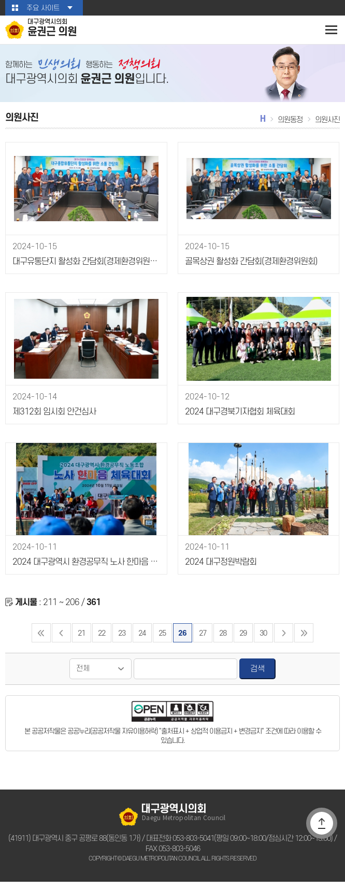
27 (202, 640)
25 (162, 640)
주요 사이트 (42, 8)
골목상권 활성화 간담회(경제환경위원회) (249, 269)
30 (263, 640)
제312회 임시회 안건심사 (52, 419)
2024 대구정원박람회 (218, 570)
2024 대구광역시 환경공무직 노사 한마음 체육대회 (85, 570)
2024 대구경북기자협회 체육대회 (237, 419)
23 (121, 640)
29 (243, 640)
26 (182, 640)
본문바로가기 (0, 0)
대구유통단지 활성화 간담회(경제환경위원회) (83, 269)
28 (223, 640)
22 (101, 640)
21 (81, 640)
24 (141, 640)
